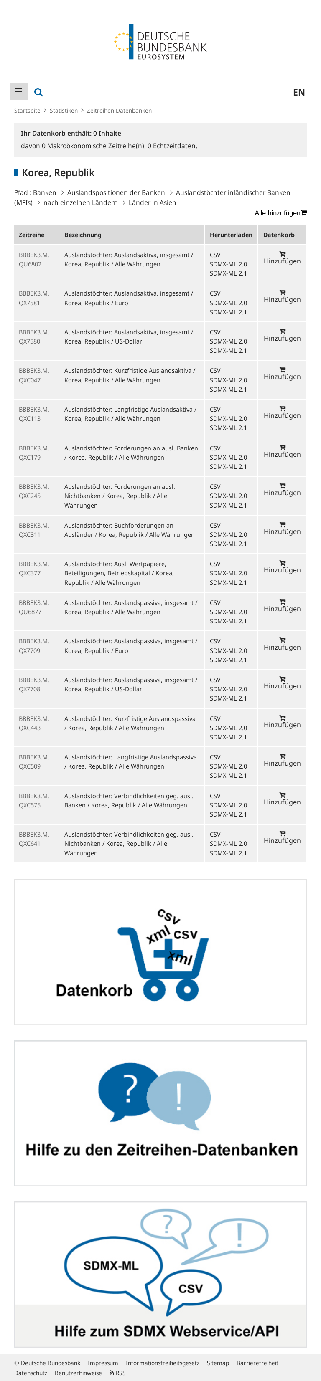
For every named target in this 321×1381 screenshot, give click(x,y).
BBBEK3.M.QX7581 (34, 297)
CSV (215, 254)
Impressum (103, 1363)
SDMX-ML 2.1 (228, 273)
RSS (118, 1373)
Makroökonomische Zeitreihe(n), (95, 145)
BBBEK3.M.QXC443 (34, 723)
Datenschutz (30, 1373)
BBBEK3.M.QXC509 (34, 761)
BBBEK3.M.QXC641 (34, 838)
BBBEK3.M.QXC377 (34, 568)
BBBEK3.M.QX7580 (34, 336)
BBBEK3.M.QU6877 (34, 607)
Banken (44, 192)
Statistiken (64, 110)
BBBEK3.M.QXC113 (34, 413)
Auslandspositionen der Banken (116, 192)
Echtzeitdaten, (172, 145)
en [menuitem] (299, 92)
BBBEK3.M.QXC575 (34, 800)
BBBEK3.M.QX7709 (34, 645)
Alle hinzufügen (281, 213)
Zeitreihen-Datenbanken (119, 110)
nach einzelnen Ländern (80, 202)
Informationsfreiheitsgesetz (162, 1363)
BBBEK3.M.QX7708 (34, 684)
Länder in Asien (152, 202)
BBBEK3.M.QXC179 (34, 452)
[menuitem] (19, 91)
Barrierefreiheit (257, 1363)
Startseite (27, 110)
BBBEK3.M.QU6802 (34, 259)
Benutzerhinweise (78, 1373)
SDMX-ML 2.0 (228, 264)
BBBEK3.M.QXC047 (34, 375)
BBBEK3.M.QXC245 (34, 491)
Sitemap (218, 1363)
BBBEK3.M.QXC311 (34, 530)
